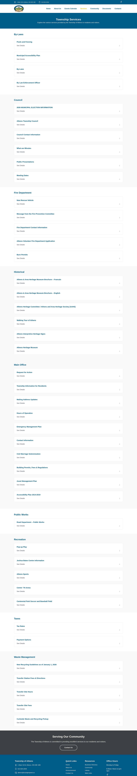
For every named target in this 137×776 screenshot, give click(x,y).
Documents (106, 9)
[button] (68, 45)
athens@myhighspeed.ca (26, 772)
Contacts (118, 9)
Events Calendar (71, 9)
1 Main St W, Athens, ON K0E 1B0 (26, 2)
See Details (21, 45)
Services (83, 9)
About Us (57, 9)
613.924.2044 (45, 2)
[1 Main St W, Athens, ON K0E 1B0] (15, 2)
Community (94, 9)
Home (48, 9)
